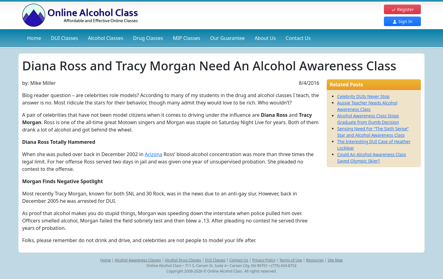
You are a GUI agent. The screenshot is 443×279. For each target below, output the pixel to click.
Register (402, 9)
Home (34, 38)
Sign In (402, 21)
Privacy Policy (264, 260)
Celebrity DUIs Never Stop (363, 96)
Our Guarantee (227, 38)
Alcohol (105, 38)
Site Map (335, 260)
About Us (265, 38)
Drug (148, 38)
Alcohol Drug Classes (183, 260)
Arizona (153, 154)
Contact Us (298, 38)
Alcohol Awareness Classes (138, 260)
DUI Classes (215, 260)
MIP (186, 38)
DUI (64, 38)
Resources (315, 260)
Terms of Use (290, 260)
